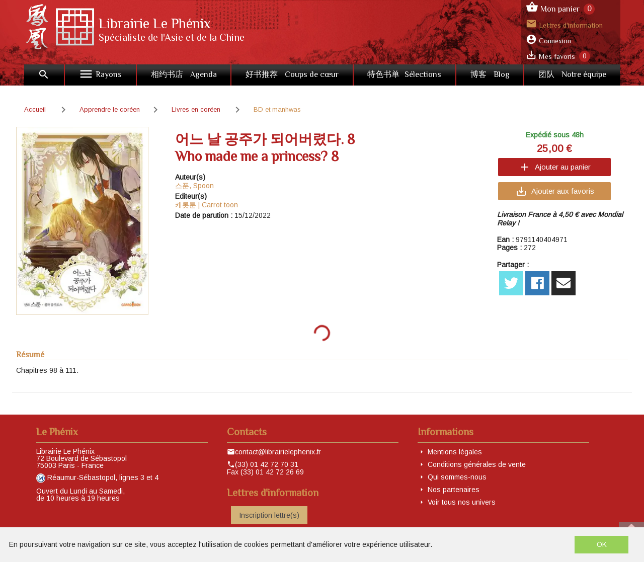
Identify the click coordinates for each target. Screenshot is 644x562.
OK (602, 544)
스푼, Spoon (194, 186)
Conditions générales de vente (477, 464)
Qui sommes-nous (457, 477)
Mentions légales (455, 452)
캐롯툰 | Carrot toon (206, 205)
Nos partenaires (453, 490)
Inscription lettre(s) (269, 515)
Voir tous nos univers (462, 502)
